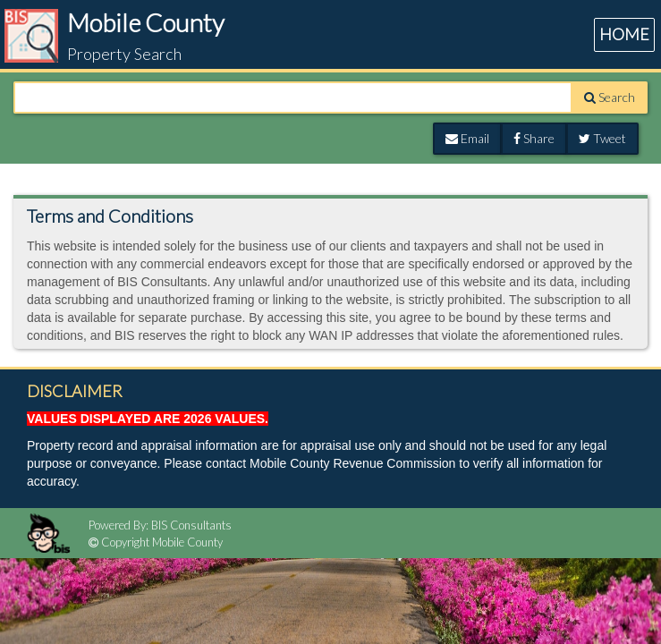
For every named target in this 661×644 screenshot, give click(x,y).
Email (467, 138)
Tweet (602, 138)
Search (609, 97)
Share (534, 138)
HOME (624, 34)
